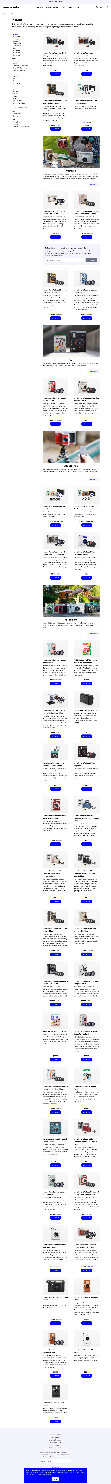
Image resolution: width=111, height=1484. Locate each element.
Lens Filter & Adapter (19, 70)
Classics (15, 41)
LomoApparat (17, 39)
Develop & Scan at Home (21, 126)
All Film (15, 89)
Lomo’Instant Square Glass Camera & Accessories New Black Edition (84, 873)
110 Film (15, 96)
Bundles (15, 116)
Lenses (48, 7)
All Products (17, 83)
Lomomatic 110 (17, 55)
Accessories (17, 53)
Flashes (15, 124)
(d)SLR (15, 63)
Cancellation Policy (55, 1443)
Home (4, 13)
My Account (55, 1445)
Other (77, 7)
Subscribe (91, 260)
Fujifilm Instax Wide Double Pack (55, 1031)
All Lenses (16, 61)
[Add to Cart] (55, 74)
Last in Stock (17, 113)
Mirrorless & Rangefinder (20, 65)
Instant (56, 7)
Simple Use (16, 50)
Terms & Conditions (56, 1435)
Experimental (17, 43)
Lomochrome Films (19, 103)
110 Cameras (17, 46)
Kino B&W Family (18, 101)
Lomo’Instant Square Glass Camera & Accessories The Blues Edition (87, 818)
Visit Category (93, 184)
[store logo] (11, 7)
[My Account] (101, 7)
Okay (56, 1479)
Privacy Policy (55, 1437)
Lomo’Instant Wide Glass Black (54, 53)
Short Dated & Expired (20, 108)
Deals (70, 7)
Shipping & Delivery (55, 1440)
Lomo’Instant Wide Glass (83, 53)
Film (63, 7)
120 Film (15, 94)
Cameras (39, 7)
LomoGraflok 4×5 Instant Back (85, 710)
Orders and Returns (55, 1448)
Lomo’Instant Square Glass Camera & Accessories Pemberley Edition (53, 873)
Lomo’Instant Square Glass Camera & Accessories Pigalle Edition (85, 1141)
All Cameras (16, 36)
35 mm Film (16, 91)
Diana (15, 48)
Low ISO (15, 105)
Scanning (16, 98)
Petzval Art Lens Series (20, 68)
